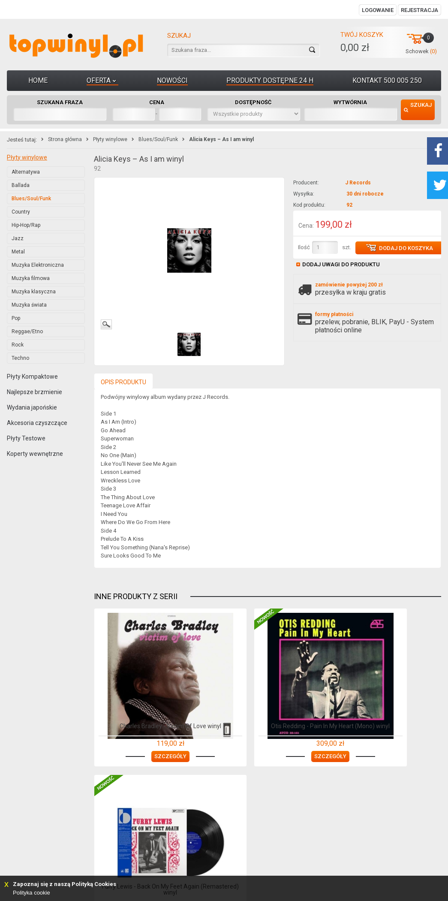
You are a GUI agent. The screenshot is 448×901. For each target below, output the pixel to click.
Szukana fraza (60, 102)
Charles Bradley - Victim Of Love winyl (148, 723)
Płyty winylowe (110, 139)
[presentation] (123, 381)
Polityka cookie (31, 892)
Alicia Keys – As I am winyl (221, 139)
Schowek (421, 51)
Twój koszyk (361, 35)
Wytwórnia (350, 102)
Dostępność (253, 102)
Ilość (304, 247)
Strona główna (65, 139)
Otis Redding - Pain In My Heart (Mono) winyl (267, 723)
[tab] (123, 380)
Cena (156, 102)
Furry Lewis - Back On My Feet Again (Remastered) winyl (386, 723)
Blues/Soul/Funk (158, 139)
